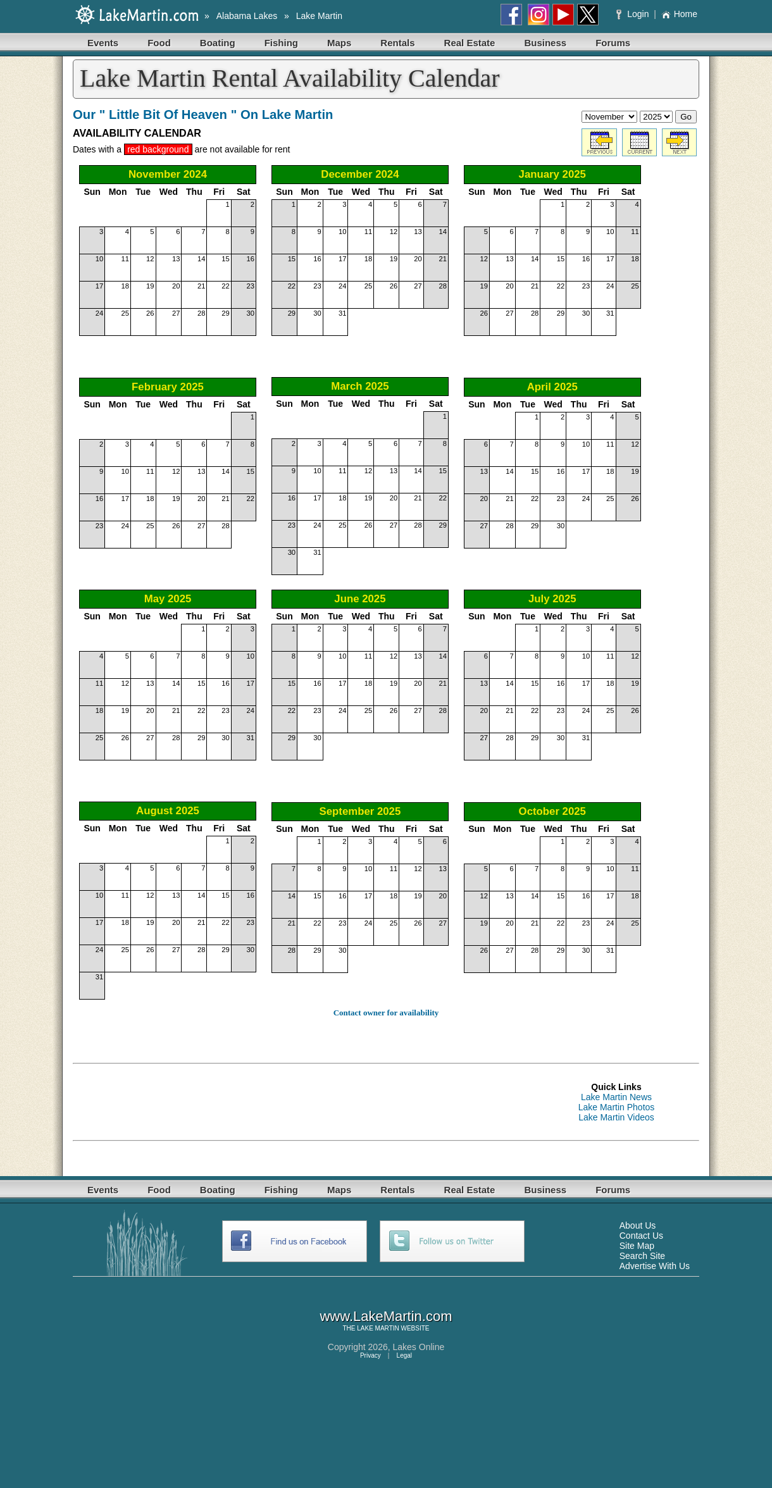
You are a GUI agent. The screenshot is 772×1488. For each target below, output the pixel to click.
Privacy (370, 1355)
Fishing (281, 42)
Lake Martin (319, 16)
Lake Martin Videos (616, 1117)
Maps (339, 42)
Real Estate (469, 42)
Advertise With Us (654, 1266)
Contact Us (641, 1236)
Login (633, 14)
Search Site (642, 1256)
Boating (217, 42)
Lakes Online (419, 1347)
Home (679, 14)
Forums (612, 42)
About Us (637, 1225)
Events (102, 42)
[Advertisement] (303, 1102)
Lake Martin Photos (616, 1107)
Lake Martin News (616, 1097)
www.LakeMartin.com (386, 1316)
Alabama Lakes (247, 16)
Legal (404, 1355)
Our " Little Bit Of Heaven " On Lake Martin (203, 114)
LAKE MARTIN (378, 1328)
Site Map (636, 1246)
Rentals (397, 42)
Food (159, 42)
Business (545, 42)
